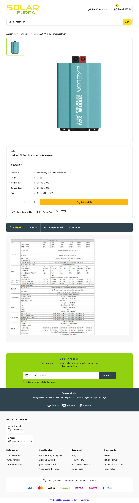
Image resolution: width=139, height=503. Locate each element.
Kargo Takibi (77, 470)
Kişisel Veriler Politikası (49, 470)
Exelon (39, 178)
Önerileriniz (75, 227)
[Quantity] (24, 202)
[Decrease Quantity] (14, 202)
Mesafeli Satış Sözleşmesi (50, 456)
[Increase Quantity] (34, 202)
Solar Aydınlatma (14, 465)
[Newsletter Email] (69, 375)
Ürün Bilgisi (15, 227)
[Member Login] (97, 9)
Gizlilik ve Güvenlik (47, 461)
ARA (127, 22)
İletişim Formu (78, 461)
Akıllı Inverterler (13, 456)
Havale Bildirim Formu (81, 465)
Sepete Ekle (84, 202)
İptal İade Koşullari (47, 465)
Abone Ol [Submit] (107, 375)
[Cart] (122, 9)
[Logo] (23, 9)
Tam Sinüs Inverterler (57, 173)
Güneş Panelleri (13, 461)
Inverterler (41, 173)
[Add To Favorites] (22, 212)
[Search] (69, 22)
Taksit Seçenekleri (53, 227)
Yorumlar (32, 227)
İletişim (75, 456)
